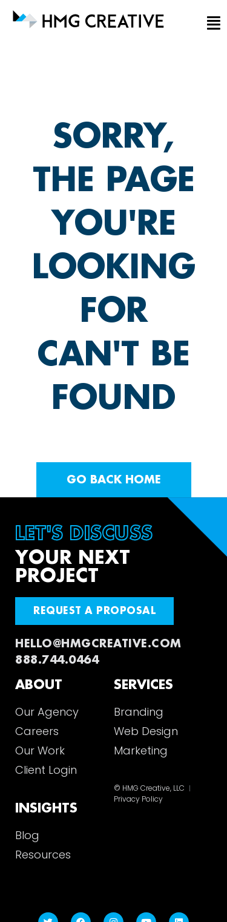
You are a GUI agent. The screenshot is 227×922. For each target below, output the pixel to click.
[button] (211, 23)
